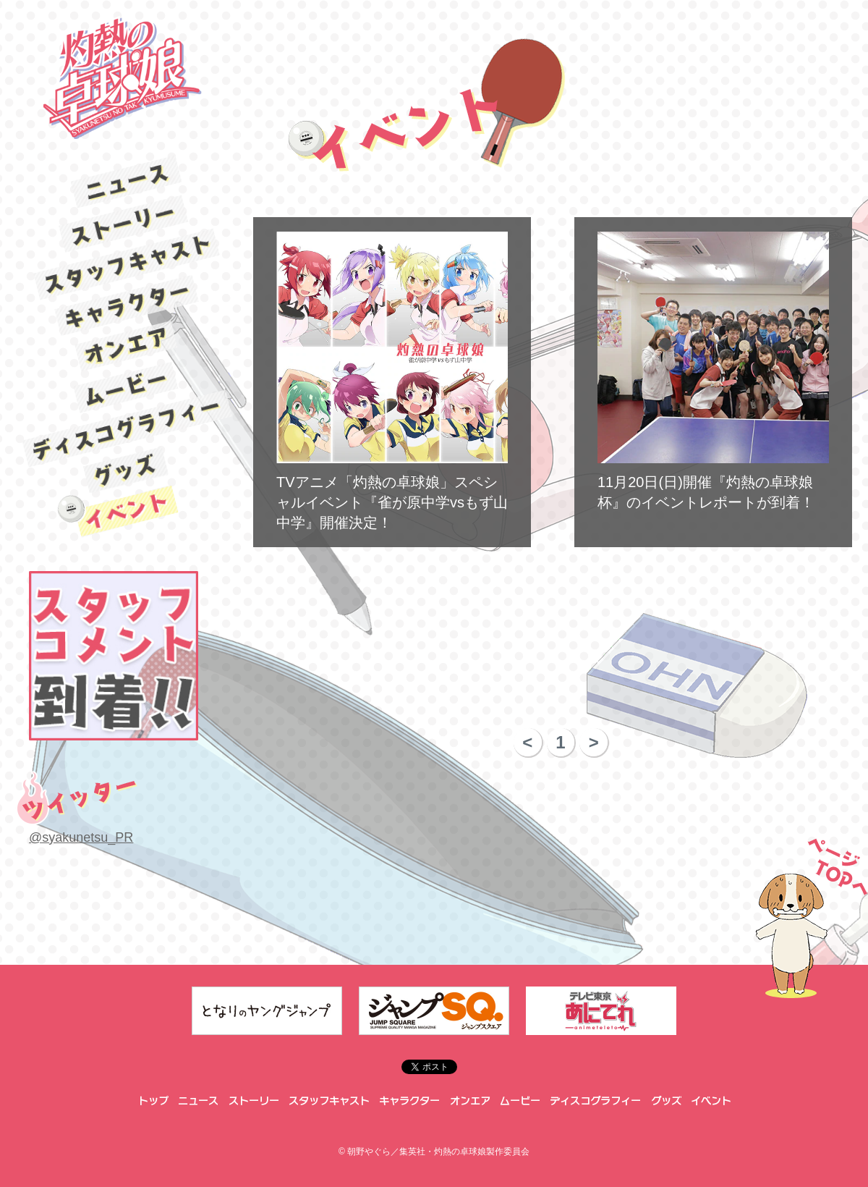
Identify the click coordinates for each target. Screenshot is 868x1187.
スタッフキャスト (126, 264)
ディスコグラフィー (127, 429)
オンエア (126, 346)
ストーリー (126, 223)
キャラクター (126, 305)
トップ (152, 1101)
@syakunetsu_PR (81, 837)
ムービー (126, 387)
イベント (127, 511)
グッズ (127, 470)
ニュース (126, 181)
